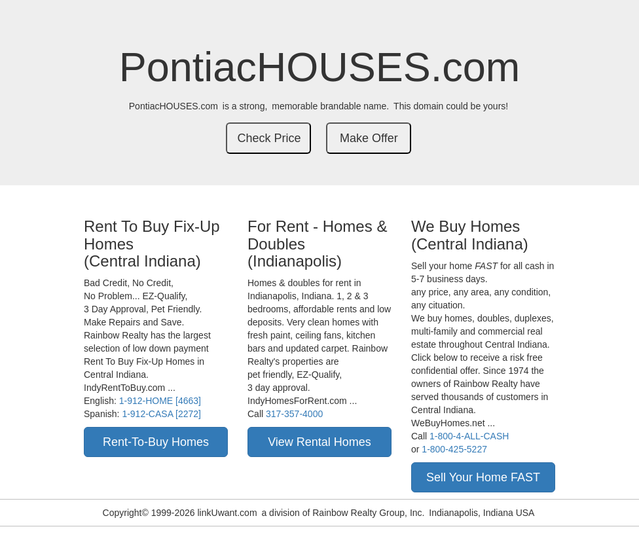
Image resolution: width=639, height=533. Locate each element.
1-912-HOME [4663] (160, 400)
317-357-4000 (294, 414)
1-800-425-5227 (454, 449)
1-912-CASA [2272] (161, 414)
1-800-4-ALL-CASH (469, 436)
